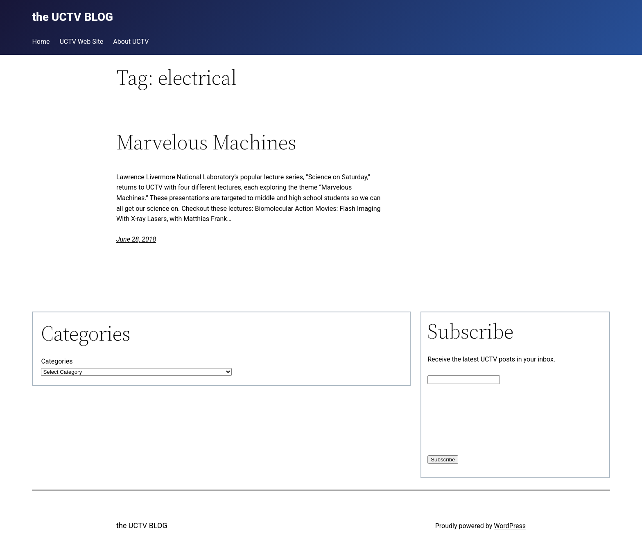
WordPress (510, 526)
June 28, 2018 (136, 239)
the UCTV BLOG (141, 525)
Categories (56, 361)
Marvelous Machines (206, 142)
